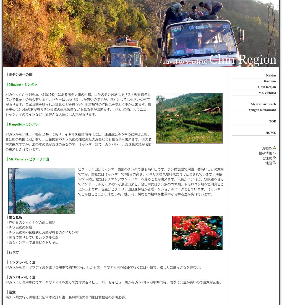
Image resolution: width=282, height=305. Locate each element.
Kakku (271, 75)
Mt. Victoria (267, 93)
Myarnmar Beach (263, 104)
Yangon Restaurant (262, 110)
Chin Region (267, 87)
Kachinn (270, 81)
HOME (270, 133)
